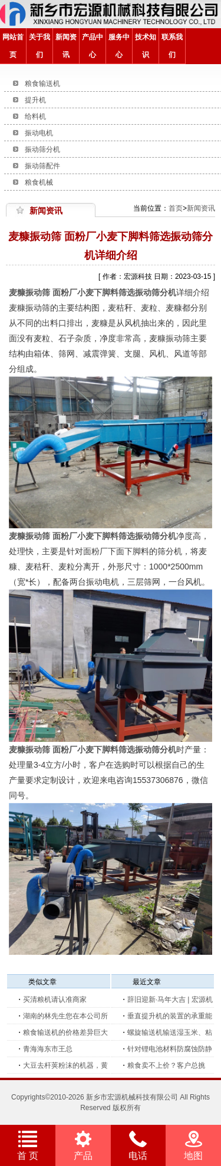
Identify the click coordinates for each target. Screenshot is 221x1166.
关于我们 (39, 46)
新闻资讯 (66, 46)
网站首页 (13, 46)
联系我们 (172, 46)
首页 (176, 208)
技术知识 (145, 46)
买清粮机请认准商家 (55, 999)
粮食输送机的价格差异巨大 (65, 1032)
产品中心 (92, 46)
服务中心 (119, 46)
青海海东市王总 (47, 1049)
